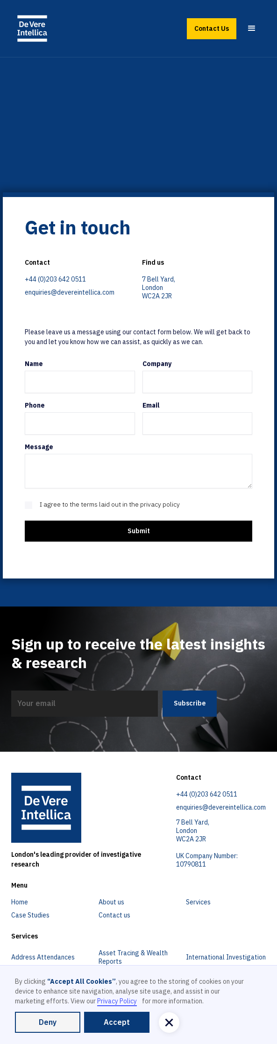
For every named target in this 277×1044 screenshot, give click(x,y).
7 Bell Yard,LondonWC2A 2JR (158, 287)
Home (19, 902)
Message (39, 447)
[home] (32, 28)
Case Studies (30, 915)
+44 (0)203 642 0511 (55, 279)
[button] (252, 28)
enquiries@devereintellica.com (69, 292)
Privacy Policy (117, 1001)
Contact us (114, 915)
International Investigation (226, 957)
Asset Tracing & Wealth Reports (133, 957)
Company (156, 364)
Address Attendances (43, 957)
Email (151, 405)
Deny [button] (48, 1022)
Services (198, 902)
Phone (35, 405)
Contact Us (211, 28)
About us (111, 902)
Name (34, 364)
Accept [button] (117, 1022)
